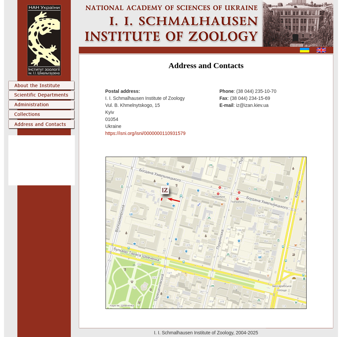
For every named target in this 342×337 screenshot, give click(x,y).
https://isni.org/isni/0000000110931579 (145, 133)
